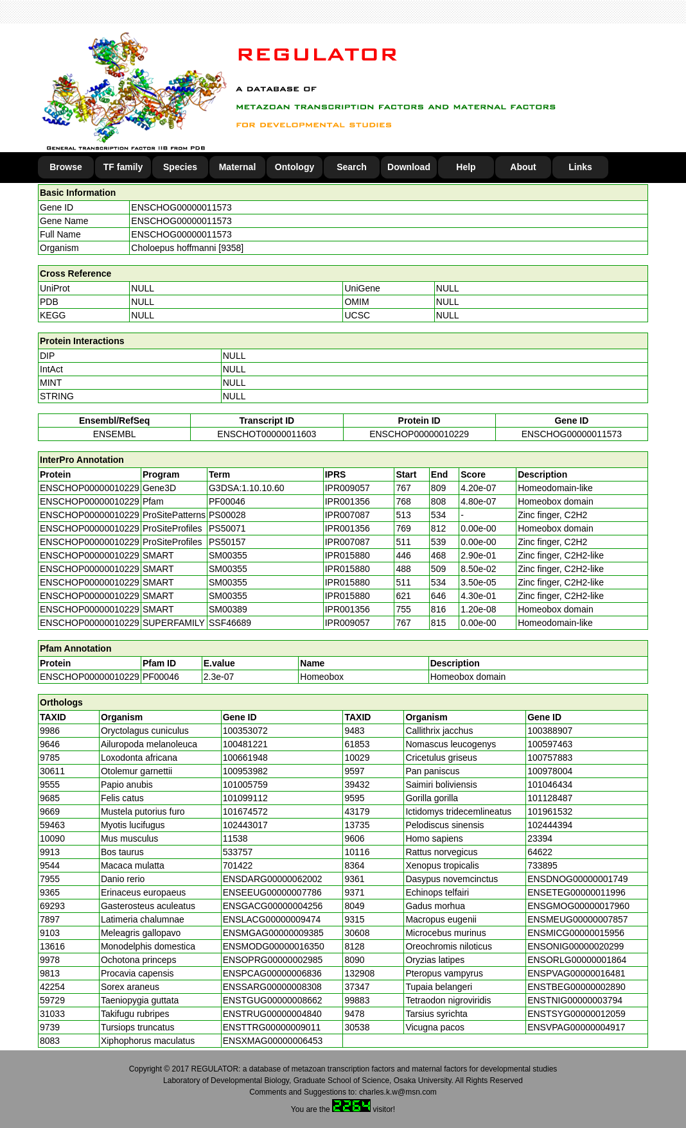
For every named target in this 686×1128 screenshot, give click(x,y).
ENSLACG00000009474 (272, 919)
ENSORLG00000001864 (576, 960)
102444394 (549, 825)
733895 (542, 865)
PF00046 (161, 677)
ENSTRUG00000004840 (272, 1014)
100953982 (245, 771)
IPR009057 (347, 488)
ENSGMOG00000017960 (578, 906)
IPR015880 (347, 555)
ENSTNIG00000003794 (574, 1000)
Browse (65, 167)
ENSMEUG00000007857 (577, 919)
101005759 (245, 784)
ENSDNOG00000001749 (577, 879)
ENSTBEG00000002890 (576, 987)
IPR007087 (347, 515)
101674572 (245, 811)
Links (580, 167)
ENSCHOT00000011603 (266, 434)
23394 (539, 838)
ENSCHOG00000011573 (181, 207)
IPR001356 (347, 501)
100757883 (549, 757)
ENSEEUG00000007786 (272, 892)
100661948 (245, 757)
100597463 (549, 744)
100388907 (549, 730)
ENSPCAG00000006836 (272, 973)
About (523, 167)
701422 (238, 865)
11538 (235, 838)
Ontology (294, 167)
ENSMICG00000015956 (575, 933)
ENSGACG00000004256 (273, 906)
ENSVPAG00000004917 (576, 1027)
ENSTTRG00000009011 (272, 1027)
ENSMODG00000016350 (273, 946)
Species (180, 167)
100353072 (245, 730)
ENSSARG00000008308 (272, 987)
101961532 (549, 811)
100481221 (245, 744)
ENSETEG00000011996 (576, 892)
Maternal (237, 167)
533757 (238, 852)
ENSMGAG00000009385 (273, 933)
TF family (123, 167)
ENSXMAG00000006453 (273, 1041)
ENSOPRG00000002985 (273, 960)
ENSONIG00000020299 (575, 946)
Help (465, 167)
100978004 (549, 771)
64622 (539, 852)
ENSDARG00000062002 (272, 879)
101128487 (549, 798)
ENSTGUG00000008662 (272, 1000)
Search (352, 167)
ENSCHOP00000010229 (419, 434)
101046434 (549, 784)
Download (408, 167)
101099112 (245, 798)
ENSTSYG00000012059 (576, 1014)
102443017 (245, 825)
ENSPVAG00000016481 (576, 973)
